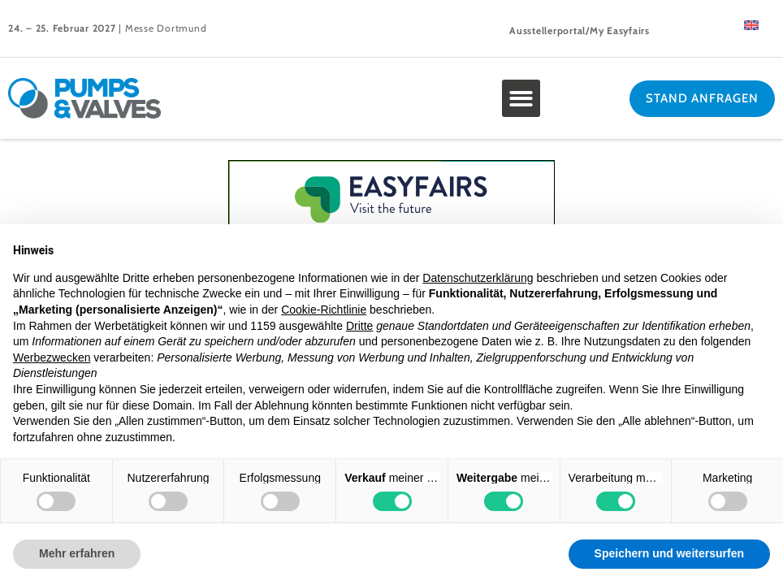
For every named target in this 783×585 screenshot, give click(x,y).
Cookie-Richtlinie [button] (323, 309)
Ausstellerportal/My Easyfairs (579, 30)
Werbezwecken (51, 357)
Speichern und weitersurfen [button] (669, 553)
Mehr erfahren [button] (77, 553)
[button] (521, 99)
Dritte (359, 325)
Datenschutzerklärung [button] (477, 277)
